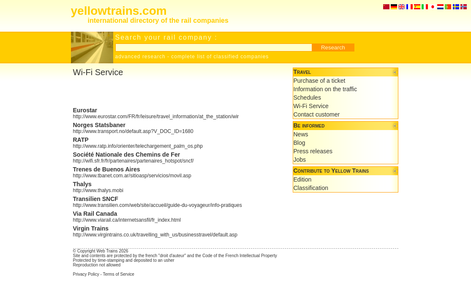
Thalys (82, 184)
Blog (299, 142)
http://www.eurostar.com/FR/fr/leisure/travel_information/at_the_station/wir (156, 116)
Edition (303, 179)
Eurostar (85, 110)
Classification (311, 188)
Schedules (307, 97)
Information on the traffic (325, 89)
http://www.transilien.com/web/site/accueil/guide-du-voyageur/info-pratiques (157, 205)
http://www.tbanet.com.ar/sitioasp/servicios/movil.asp (132, 176)
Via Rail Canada (95, 213)
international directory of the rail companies (158, 20)
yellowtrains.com (119, 10)
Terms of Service (118, 274)
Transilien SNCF (95, 198)
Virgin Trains (91, 228)
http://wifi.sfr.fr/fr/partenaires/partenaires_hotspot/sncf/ (133, 161)
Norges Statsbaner (99, 125)
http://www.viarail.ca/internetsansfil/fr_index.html (127, 220)
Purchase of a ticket (320, 80)
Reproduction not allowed (97, 265)
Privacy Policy (86, 274)
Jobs (300, 159)
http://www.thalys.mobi (98, 190)
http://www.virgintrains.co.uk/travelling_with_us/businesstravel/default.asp (155, 235)
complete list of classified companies (220, 57)
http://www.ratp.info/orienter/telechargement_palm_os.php (138, 146)
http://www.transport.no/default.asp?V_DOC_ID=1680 (133, 131)
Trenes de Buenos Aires (106, 169)
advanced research (140, 57)
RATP (81, 139)
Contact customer (317, 114)
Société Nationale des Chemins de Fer (126, 154)
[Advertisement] (172, 92)
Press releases (313, 151)
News (301, 134)
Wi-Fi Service (311, 106)
